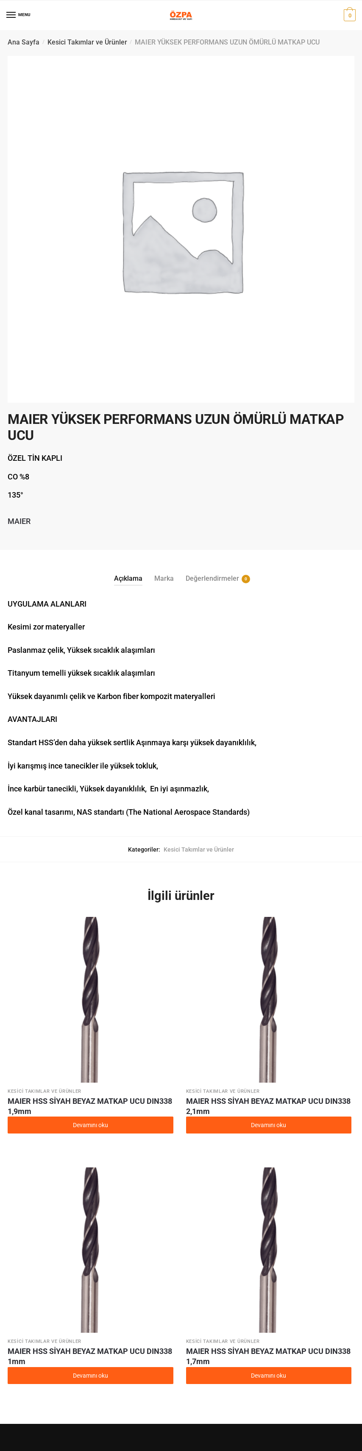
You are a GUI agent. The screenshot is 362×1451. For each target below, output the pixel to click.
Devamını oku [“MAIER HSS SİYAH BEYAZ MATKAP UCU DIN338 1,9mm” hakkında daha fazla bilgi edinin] (90, 1125)
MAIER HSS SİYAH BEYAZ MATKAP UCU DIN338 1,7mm (268, 1356)
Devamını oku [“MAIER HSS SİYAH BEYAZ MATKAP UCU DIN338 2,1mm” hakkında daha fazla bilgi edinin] (268, 1125)
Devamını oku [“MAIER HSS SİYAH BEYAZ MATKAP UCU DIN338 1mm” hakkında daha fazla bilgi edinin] (90, 1375)
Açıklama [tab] (128, 578)
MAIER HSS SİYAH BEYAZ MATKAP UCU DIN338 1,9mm (90, 1106)
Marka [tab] (164, 578)
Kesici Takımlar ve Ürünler (87, 42)
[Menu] (11, 15)
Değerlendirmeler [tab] (212, 578)
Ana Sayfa (23, 42)
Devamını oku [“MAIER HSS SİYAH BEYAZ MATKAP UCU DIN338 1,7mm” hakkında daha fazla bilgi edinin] (268, 1375)
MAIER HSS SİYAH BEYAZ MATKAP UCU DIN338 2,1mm (268, 1106)
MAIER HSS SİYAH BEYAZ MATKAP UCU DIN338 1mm (90, 1356)
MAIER (19, 521)
